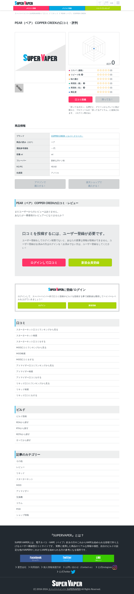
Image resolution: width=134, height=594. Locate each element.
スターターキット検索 (26, 335)
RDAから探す (22, 422)
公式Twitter (67, 572)
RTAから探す (22, 428)
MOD (19, 485)
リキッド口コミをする (26, 395)
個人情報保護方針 (52, 567)
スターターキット (24, 479)
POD (18, 509)
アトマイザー (22, 491)
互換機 (19, 497)
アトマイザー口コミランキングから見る (35, 365)
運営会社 (21, 567)
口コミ (46, 13)
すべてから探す (23, 440)
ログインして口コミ (43, 262)
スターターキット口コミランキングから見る (37, 329)
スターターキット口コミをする (31, 341)
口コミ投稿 (31, 8)
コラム (19, 503)
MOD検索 (21, 353)
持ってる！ (107, 99)
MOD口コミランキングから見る (31, 347)
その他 (19, 461)
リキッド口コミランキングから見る (33, 383)
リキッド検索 (22, 389)
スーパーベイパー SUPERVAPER (28, 13)
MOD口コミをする (25, 359)
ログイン (41, 305)
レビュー (20, 467)
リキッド (54, 13)
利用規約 (34, 567)
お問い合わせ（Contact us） (79, 567)
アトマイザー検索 (24, 371)
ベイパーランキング (103, 8)
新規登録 (92, 305)
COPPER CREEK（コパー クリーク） (67, 136)
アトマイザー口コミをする (28, 377)
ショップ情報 (22, 515)
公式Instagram (107, 567)
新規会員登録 (90, 262)
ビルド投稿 (67, 8)
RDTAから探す (23, 434)
